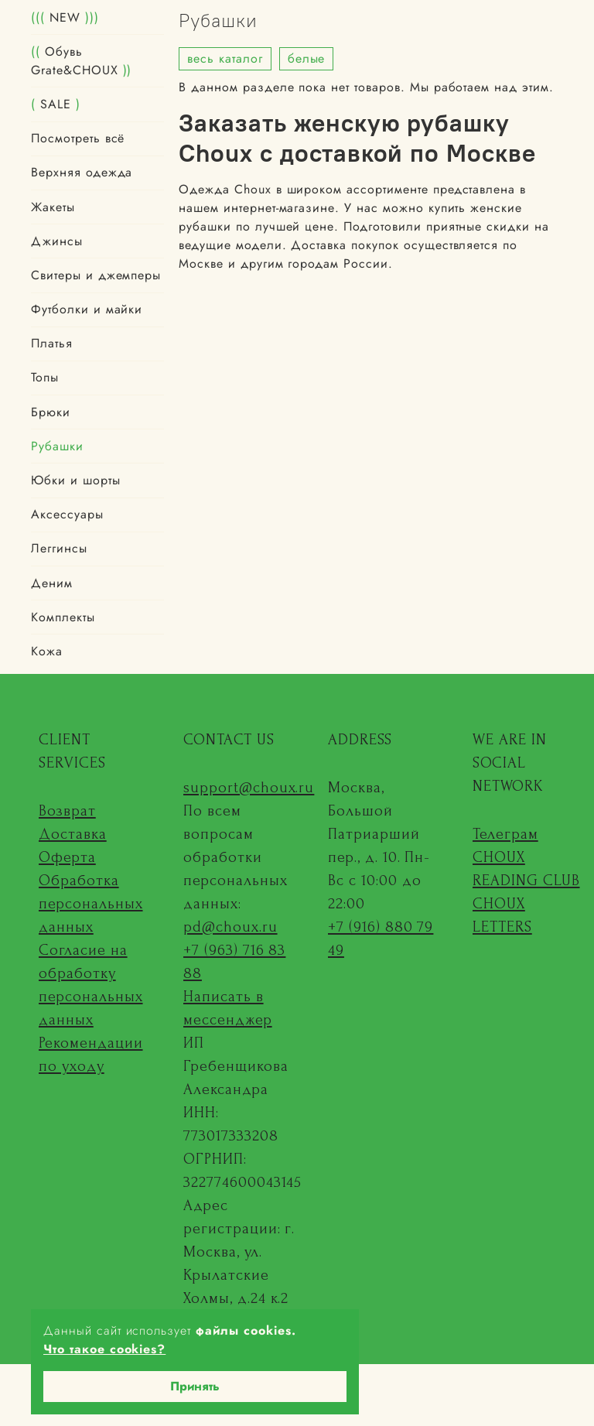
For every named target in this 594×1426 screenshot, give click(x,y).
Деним (52, 583)
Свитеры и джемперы (96, 275)
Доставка (73, 834)
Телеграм (505, 834)
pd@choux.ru (230, 926)
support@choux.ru (248, 787)
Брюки (50, 412)
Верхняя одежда (81, 172)
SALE (55, 104)
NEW (65, 17)
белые (307, 58)
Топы (45, 377)
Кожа (47, 651)
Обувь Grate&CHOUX (81, 61)
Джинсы (57, 241)
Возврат (67, 810)
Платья (52, 343)
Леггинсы (59, 548)
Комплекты (63, 617)
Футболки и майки (86, 309)
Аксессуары (67, 514)
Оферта (67, 857)
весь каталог (225, 58)
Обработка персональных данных (91, 903)
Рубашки (57, 446)
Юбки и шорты (76, 480)
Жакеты (53, 207)
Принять (195, 1386)
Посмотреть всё (78, 138)
